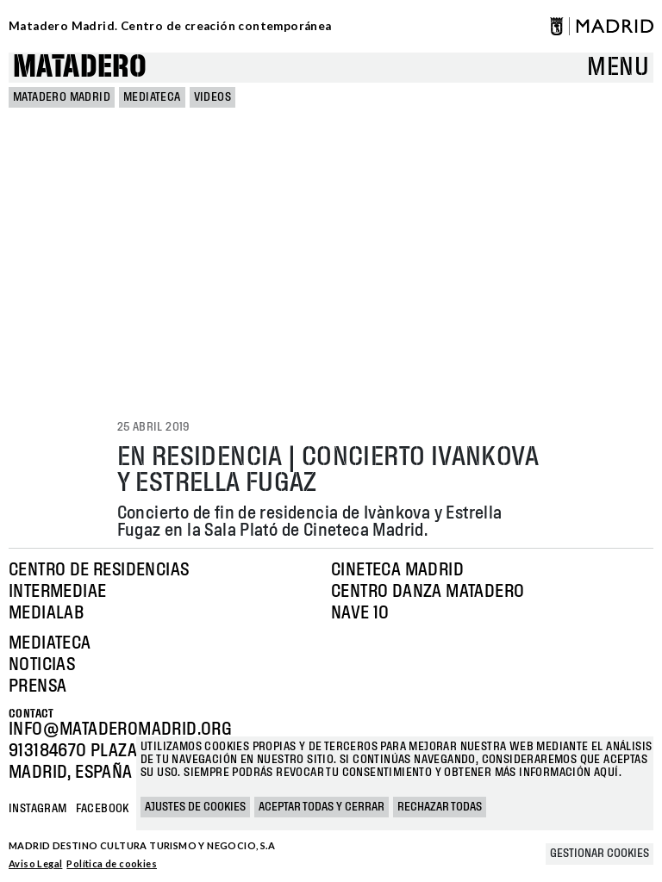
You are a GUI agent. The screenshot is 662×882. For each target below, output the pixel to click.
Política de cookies (111, 863)
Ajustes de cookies (195, 807)
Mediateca (152, 97)
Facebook (102, 809)
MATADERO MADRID (61, 97)
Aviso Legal (35, 863)
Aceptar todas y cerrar (321, 807)
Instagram (38, 809)
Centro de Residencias (99, 570)
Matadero (80, 68)
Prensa (37, 686)
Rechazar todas (439, 807)
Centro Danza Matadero (427, 591)
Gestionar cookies (599, 854)
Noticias (42, 665)
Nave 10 (360, 613)
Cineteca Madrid (397, 570)
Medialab (46, 613)
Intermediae (57, 591)
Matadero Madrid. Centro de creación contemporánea (170, 26)
